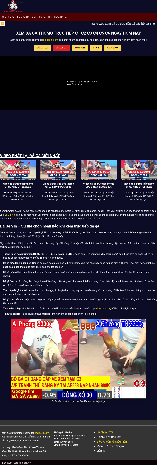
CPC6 (96, 47)
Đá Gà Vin (9, 214)
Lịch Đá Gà (23, 17)
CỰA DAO (112, 47)
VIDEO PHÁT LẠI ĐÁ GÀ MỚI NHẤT (30, 155)
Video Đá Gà (39, 17)
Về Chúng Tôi (105, 432)
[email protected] (70, 444)
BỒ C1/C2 (42, 47)
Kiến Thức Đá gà (57, 17)
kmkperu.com (50, 39)
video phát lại (103, 308)
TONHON (80, 47)
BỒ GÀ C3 (61, 47)
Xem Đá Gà (8, 17)
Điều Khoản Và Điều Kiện (112, 441)
